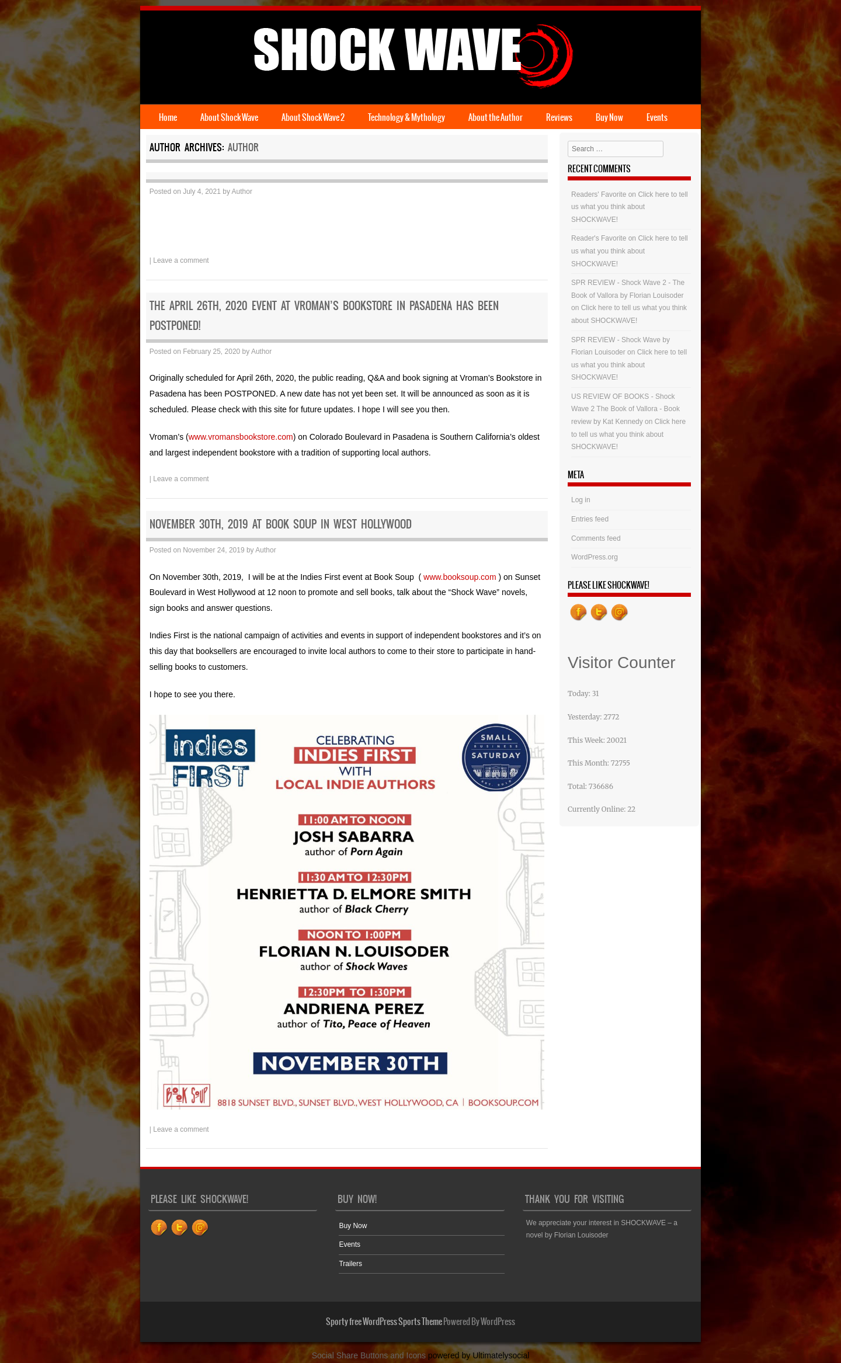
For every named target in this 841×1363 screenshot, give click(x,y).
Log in (580, 500)
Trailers (350, 1264)
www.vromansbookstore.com (241, 436)
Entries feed (590, 519)
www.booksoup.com (459, 577)
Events (657, 117)
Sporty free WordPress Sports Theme (384, 1321)
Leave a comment (180, 260)
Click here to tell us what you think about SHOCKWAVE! (629, 207)
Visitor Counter (622, 662)
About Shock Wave (229, 117)
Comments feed (596, 538)
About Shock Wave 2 (313, 117)
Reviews (559, 117)
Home (168, 117)
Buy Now (609, 117)
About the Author (495, 117)
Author (243, 147)
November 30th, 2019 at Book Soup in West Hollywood (281, 524)
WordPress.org (594, 557)
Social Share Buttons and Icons (369, 1355)
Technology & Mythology (406, 117)
